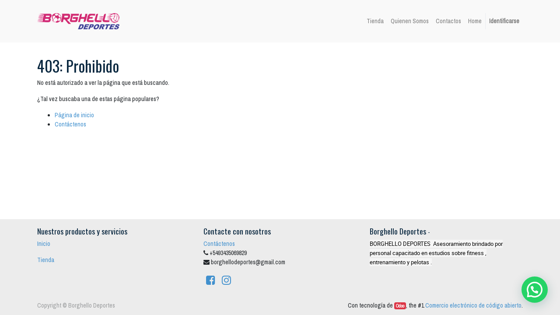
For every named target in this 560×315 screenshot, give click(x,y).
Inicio (43, 244)
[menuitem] (375, 21)
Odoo (400, 306)
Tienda (45, 260)
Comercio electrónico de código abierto (473, 305)
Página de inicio (74, 115)
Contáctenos (70, 124)
